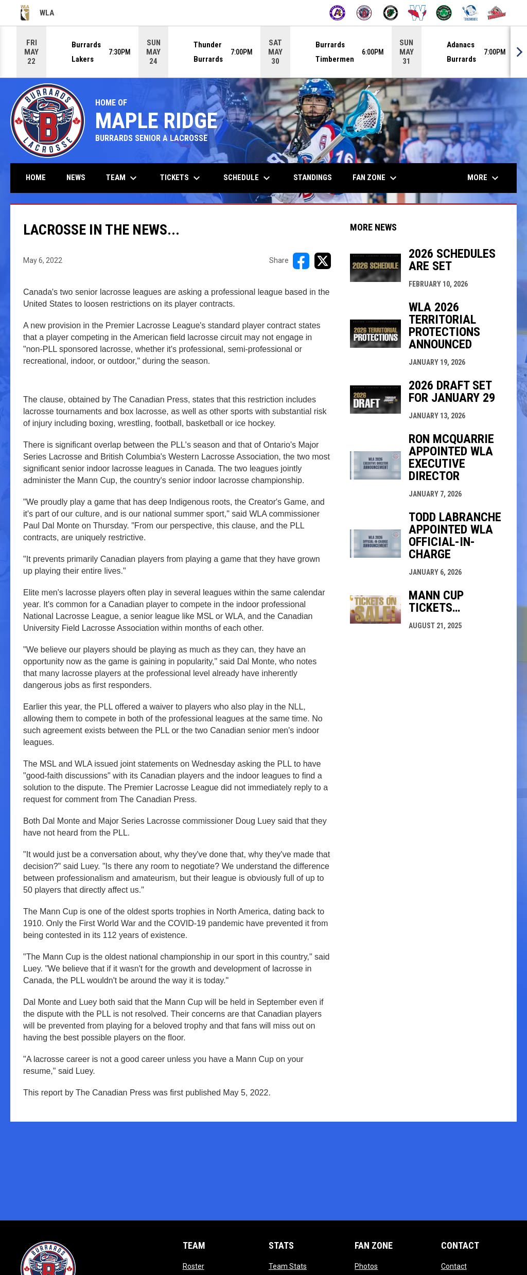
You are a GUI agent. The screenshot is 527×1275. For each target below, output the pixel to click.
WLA (37, 13)
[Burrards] (364, 13)
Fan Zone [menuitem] (376, 178)
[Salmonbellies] (417, 13)
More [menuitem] (484, 178)
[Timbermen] (496, 13)
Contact (454, 1266)
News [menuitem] (75, 177)
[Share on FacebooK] (301, 261)
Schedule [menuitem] (248, 178)
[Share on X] (322, 261)
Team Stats (288, 1266)
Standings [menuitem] (312, 177)
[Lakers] (390, 13)
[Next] (519, 52)
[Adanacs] (337, 13)
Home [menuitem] (36, 177)
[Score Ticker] (263, 52)
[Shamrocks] (443, 13)
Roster (193, 1266)
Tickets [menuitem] (181, 178)
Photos (366, 1266)
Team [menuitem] (122, 178)
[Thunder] (470, 13)
